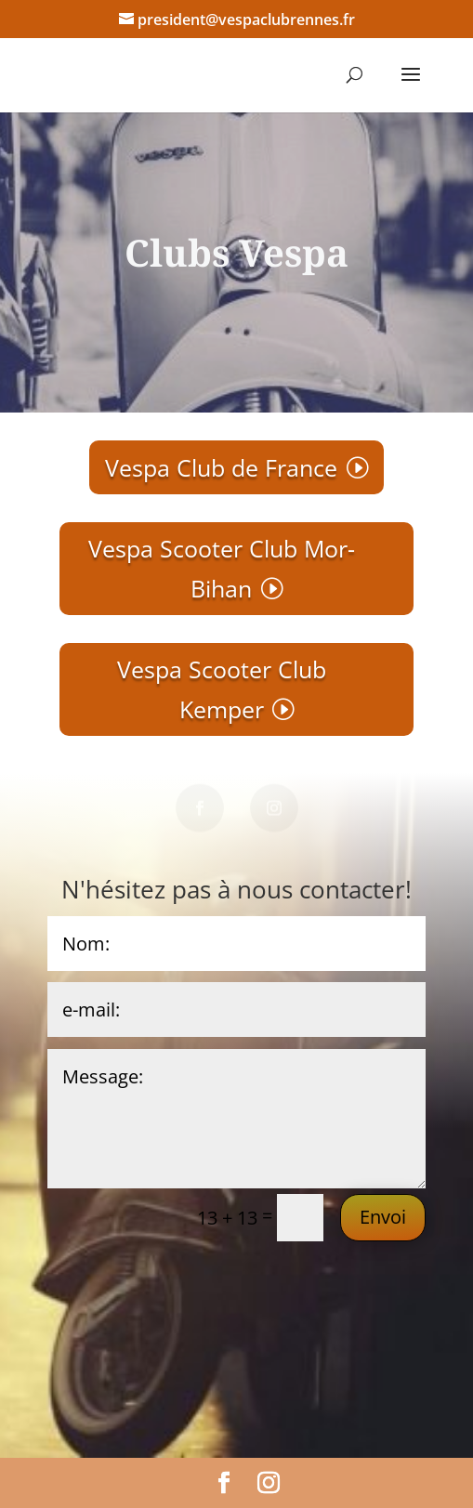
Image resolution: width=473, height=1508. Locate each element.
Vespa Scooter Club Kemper (221, 689)
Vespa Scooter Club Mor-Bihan (221, 568)
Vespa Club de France (221, 467)
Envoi (383, 1216)
